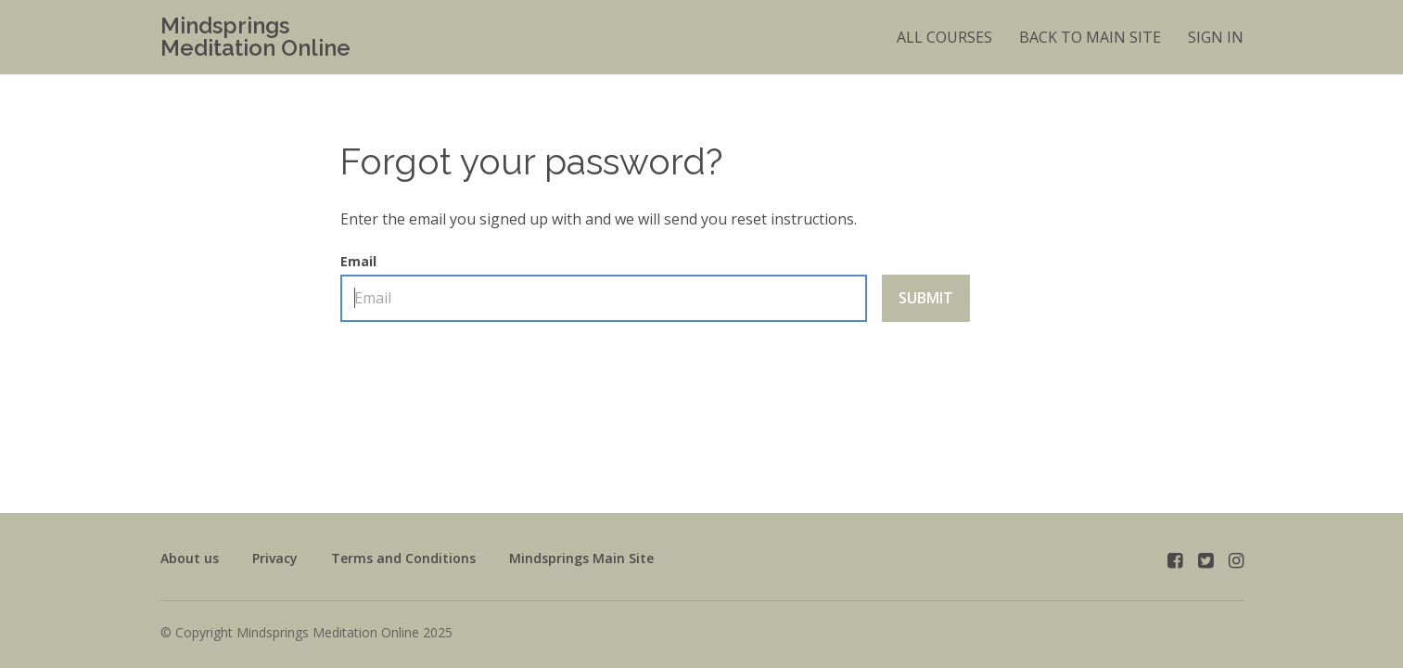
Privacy (275, 558)
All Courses (944, 37)
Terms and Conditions (403, 558)
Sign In (1216, 37)
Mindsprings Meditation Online (255, 37)
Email (603, 287)
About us (189, 558)
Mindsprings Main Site (581, 558)
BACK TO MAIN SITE (1090, 37)
